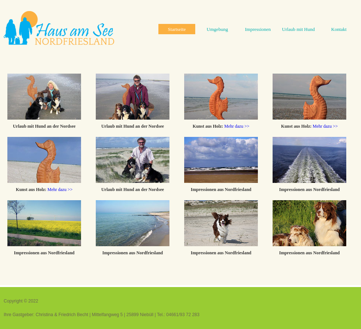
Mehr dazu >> (236, 126)
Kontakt (339, 29)
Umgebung (217, 29)
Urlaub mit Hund (298, 29)
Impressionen (258, 29)
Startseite (177, 29)
